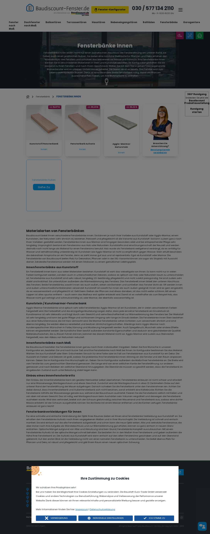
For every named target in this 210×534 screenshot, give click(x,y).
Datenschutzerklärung (102, 509)
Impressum (81, 509)
